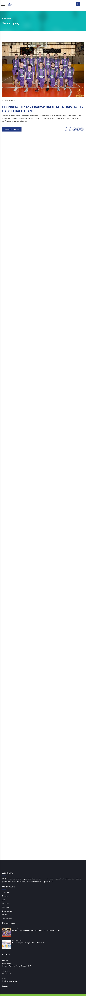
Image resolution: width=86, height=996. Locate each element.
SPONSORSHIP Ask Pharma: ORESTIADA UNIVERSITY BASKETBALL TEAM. (42, 109)
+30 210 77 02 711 (8, 964)
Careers (5, 976)
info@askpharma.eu (9, 971)
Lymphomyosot (7, 901)
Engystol (5, 886)
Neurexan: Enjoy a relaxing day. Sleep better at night (28, 933)
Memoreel (6, 898)
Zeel (3, 890)
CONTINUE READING (12, 129)
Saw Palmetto (7, 909)
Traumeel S (6, 883)
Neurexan (5, 894)
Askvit (4, 905)
